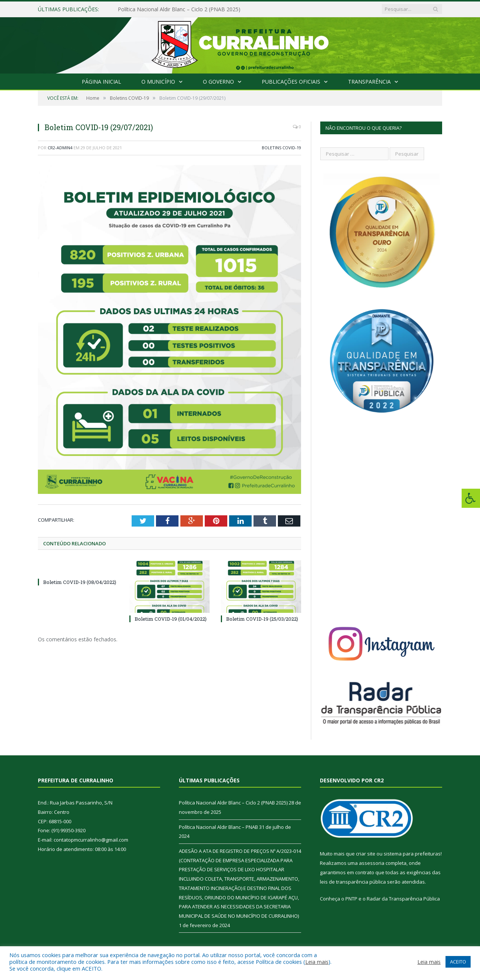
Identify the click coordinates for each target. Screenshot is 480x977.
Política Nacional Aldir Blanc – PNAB (218, 827)
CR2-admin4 (60, 147)
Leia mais (316, 961)
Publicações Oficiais (291, 81)
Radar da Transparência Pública (403, 898)
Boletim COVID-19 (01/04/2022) (171, 618)
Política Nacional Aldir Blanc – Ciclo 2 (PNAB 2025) (179, 9)
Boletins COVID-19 (281, 147)
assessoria (371, 863)
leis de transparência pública (353, 881)
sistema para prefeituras (412, 853)
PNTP (351, 898)
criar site (365, 853)
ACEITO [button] (458, 961)
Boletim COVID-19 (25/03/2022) (262, 618)
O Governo (218, 81)
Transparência (369, 81)
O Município (158, 81)
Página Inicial (101, 81)
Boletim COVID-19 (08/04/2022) (79, 582)
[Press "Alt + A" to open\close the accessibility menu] (471, 498)
